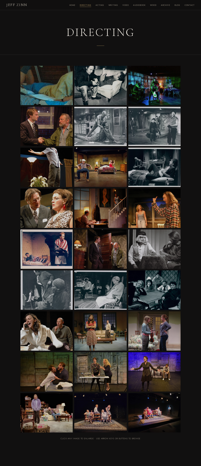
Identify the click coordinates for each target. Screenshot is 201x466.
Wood (153, 5)
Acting (100, 5)
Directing (85, 5)
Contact (190, 5)
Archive (165, 5)
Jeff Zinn (16, 5)
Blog (177, 5)
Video (125, 5)
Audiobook (139, 5)
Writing (113, 5)
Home (72, 5)
